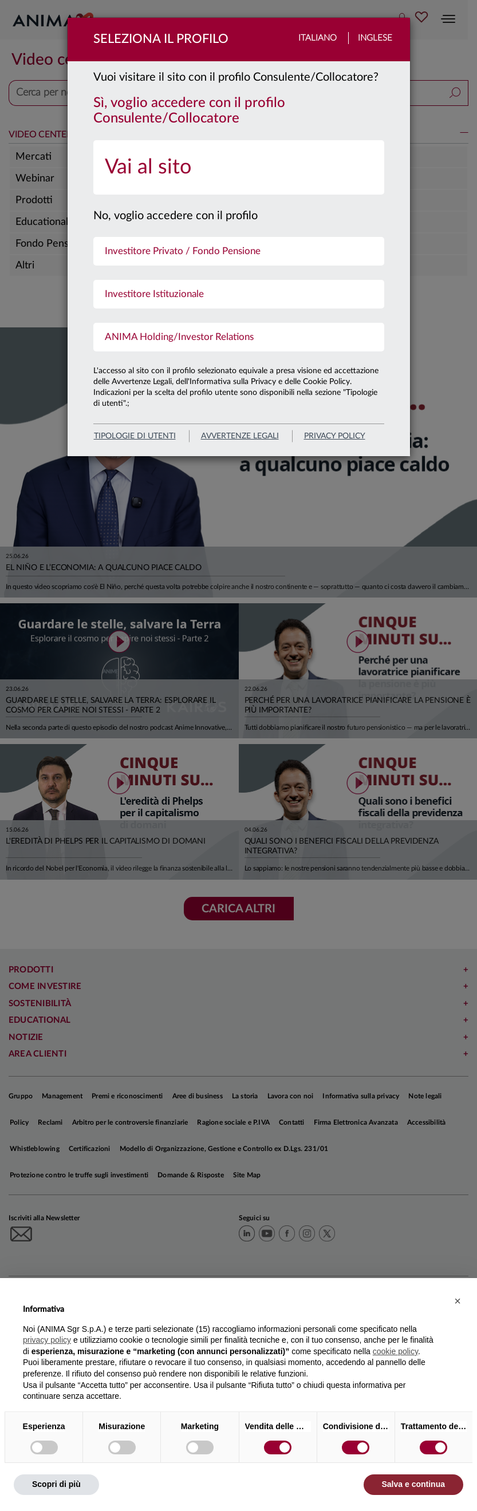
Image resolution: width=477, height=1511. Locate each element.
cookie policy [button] (395, 1351)
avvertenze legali (240, 436)
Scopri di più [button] (56, 1484)
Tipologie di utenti (135, 436)
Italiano (317, 38)
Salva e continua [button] (413, 1484)
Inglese (375, 38)
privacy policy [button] (47, 1339)
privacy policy (334, 436)
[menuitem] (238, 167)
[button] (457, 1301)
